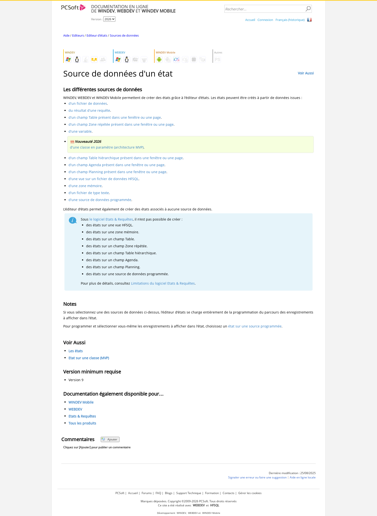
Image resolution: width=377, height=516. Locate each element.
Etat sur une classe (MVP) (89, 358)
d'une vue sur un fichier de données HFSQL (103, 178)
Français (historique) (290, 20)
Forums (147, 493)
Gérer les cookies (250, 493)
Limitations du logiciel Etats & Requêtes (163, 283)
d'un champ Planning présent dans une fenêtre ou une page (117, 172)
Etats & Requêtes (82, 416)
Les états (76, 351)
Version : (97, 19)
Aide (66, 35)
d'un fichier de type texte (89, 192)
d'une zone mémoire (85, 185)
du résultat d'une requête (89, 110)
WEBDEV (75, 409)
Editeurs (78, 35)
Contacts (228, 493)
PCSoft (119, 493)
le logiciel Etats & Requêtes (111, 219)
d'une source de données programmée (100, 199)
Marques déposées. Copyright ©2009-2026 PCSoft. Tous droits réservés (189, 501)
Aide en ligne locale (303, 477)
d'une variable (80, 131)
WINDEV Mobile (81, 402)
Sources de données (124, 35)
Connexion (265, 20)
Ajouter (109, 439)
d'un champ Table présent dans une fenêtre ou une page (115, 117)
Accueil (250, 20)
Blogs (168, 493)
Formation (212, 493)
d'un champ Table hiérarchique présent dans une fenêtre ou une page (126, 158)
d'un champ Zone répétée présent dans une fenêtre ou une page (121, 124)
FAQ (158, 493)
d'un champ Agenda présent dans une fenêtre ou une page (116, 165)
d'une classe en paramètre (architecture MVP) (107, 147)
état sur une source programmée (255, 326)
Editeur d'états (97, 35)
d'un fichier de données (88, 103)
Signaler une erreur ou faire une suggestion (257, 477)
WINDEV (181, 513)
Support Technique (188, 493)
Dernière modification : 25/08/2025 (292, 473)
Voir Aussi (306, 73)
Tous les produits (82, 423)
